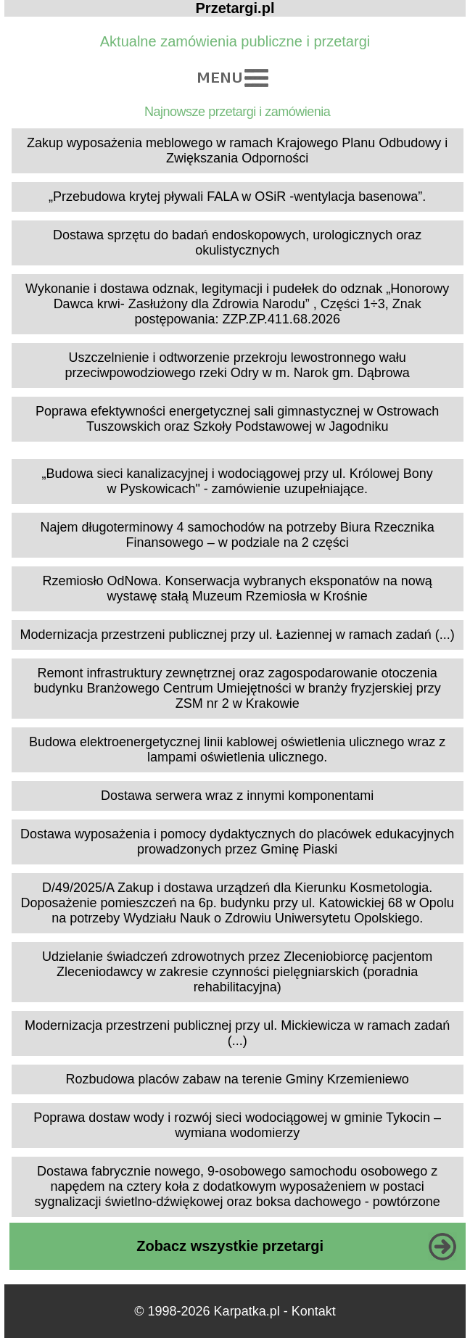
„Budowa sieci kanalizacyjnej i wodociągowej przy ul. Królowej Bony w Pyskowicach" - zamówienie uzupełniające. (237, 481)
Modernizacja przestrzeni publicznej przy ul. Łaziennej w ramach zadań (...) (237, 634)
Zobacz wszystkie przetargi (229, 1246)
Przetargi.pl (235, 8)
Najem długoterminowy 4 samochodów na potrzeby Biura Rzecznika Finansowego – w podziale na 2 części (237, 535)
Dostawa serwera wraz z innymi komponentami (237, 795)
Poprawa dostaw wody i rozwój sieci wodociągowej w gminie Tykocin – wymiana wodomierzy (237, 1125)
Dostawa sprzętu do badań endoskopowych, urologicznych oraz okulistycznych (237, 242)
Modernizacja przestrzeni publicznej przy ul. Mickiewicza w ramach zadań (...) (237, 1033)
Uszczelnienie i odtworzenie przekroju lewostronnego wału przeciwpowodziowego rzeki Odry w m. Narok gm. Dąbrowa (237, 365)
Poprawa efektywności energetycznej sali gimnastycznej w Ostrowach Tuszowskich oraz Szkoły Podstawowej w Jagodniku (237, 419)
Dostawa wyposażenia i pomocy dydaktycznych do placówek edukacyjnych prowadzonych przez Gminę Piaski (237, 841)
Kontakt (314, 1311)
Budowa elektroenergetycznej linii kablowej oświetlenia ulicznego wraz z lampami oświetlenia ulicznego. (237, 749)
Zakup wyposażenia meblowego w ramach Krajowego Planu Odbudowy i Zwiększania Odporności (237, 150)
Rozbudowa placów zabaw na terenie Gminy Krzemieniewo (237, 1079)
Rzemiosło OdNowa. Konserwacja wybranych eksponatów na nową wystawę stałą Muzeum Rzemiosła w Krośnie (237, 588)
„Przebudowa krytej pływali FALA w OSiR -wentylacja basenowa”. (237, 196)
